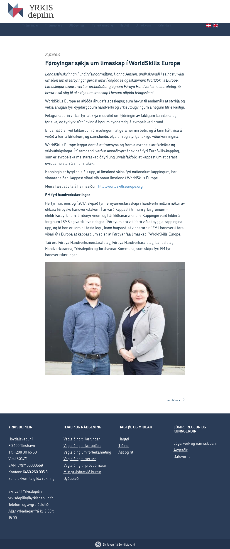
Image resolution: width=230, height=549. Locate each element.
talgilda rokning (41, 478)
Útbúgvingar (77, 25)
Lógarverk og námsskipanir (196, 443)
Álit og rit (125, 451)
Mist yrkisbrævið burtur (82, 471)
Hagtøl (124, 25)
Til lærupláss (53, 25)
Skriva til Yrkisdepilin (25, 491)
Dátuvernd (182, 456)
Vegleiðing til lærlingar (82, 438)
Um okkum (143, 25)
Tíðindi (123, 445)
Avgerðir (181, 449)
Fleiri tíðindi (175, 400)
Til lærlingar (30, 25)
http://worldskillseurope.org (120, 186)
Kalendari (164, 25)
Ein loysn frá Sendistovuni (115, 544)
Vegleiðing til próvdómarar (85, 465)
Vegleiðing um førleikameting (87, 451)
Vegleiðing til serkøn (80, 458)
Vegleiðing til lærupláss (82, 445)
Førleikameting (102, 25)
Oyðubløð (71, 478)
